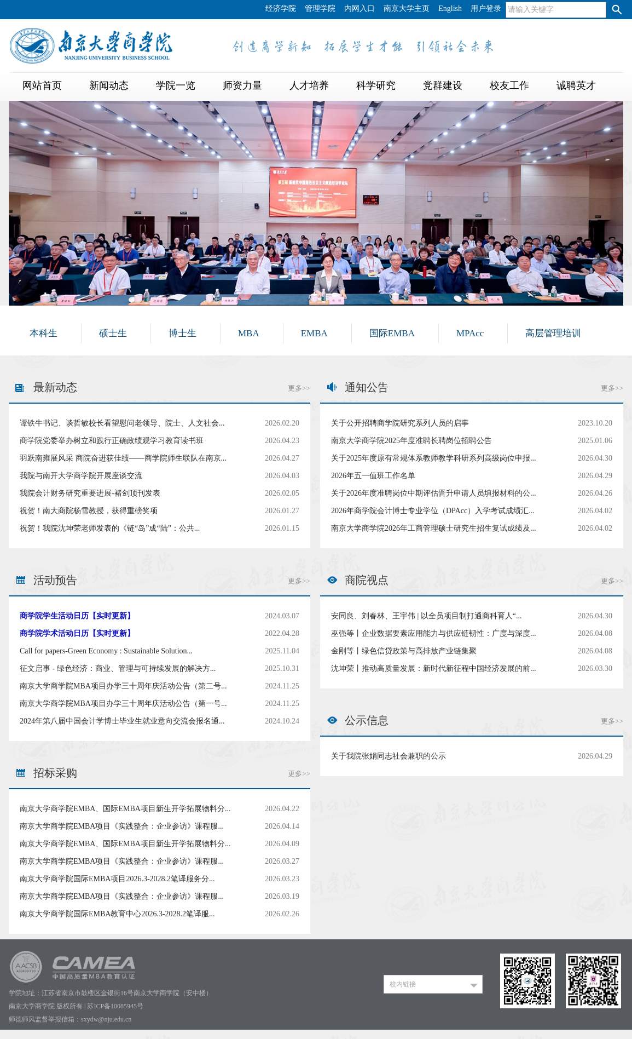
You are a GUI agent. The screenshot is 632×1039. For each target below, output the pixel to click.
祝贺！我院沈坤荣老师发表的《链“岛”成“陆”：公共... (110, 528)
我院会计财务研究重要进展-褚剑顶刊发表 (90, 493)
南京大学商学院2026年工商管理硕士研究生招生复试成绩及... (433, 528)
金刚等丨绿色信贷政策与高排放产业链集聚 (404, 651)
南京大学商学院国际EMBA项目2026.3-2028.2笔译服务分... (117, 879)
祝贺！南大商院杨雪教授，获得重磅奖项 (89, 511)
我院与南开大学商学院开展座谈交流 (81, 476)
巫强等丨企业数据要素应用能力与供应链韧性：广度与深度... (433, 633)
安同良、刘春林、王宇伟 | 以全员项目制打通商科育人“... (426, 616)
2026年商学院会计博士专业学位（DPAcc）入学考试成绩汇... (433, 511)
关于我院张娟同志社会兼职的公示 (388, 756)
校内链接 (403, 984)
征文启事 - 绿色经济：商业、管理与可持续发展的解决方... (118, 668)
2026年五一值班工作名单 (373, 476)
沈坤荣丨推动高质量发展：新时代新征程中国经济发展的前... (433, 668)
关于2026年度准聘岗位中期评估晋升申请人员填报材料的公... (433, 493)
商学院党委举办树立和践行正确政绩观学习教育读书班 (112, 441)
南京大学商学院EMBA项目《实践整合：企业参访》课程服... (122, 826)
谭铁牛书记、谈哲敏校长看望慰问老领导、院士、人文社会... (122, 423)
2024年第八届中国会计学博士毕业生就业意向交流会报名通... (122, 721)
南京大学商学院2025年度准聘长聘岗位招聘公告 (411, 441)
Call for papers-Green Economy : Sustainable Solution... (106, 651)
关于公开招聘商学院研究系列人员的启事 (400, 423)
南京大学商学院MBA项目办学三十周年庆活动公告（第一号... (123, 703)
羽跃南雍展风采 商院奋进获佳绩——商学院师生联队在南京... (123, 458)
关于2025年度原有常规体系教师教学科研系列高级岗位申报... (433, 458)
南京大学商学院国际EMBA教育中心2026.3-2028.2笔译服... (117, 914)
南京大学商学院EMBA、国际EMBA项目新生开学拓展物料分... (125, 809)
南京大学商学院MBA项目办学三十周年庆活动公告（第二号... (123, 686)
